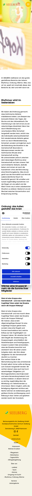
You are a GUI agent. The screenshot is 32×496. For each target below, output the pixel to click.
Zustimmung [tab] (6, 218)
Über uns (14, 463)
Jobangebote (14, 483)
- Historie (14, 472)
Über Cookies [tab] (26, 218)
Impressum (16, 446)
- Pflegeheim (14, 452)
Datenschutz (16, 439)
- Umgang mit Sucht (14, 474)
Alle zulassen (16, 271)
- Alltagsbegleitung (14, 460)
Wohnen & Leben (14, 449)
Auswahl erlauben (15, 276)
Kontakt (16, 435)
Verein (16, 442)
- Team (14, 470)
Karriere (14, 481)
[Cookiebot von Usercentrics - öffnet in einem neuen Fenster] (23, 213)
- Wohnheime (14, 455)
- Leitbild (14, 467)
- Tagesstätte (14, 457)
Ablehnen (16, 281)
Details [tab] (16, 218)
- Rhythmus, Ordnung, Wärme (14, 477)
